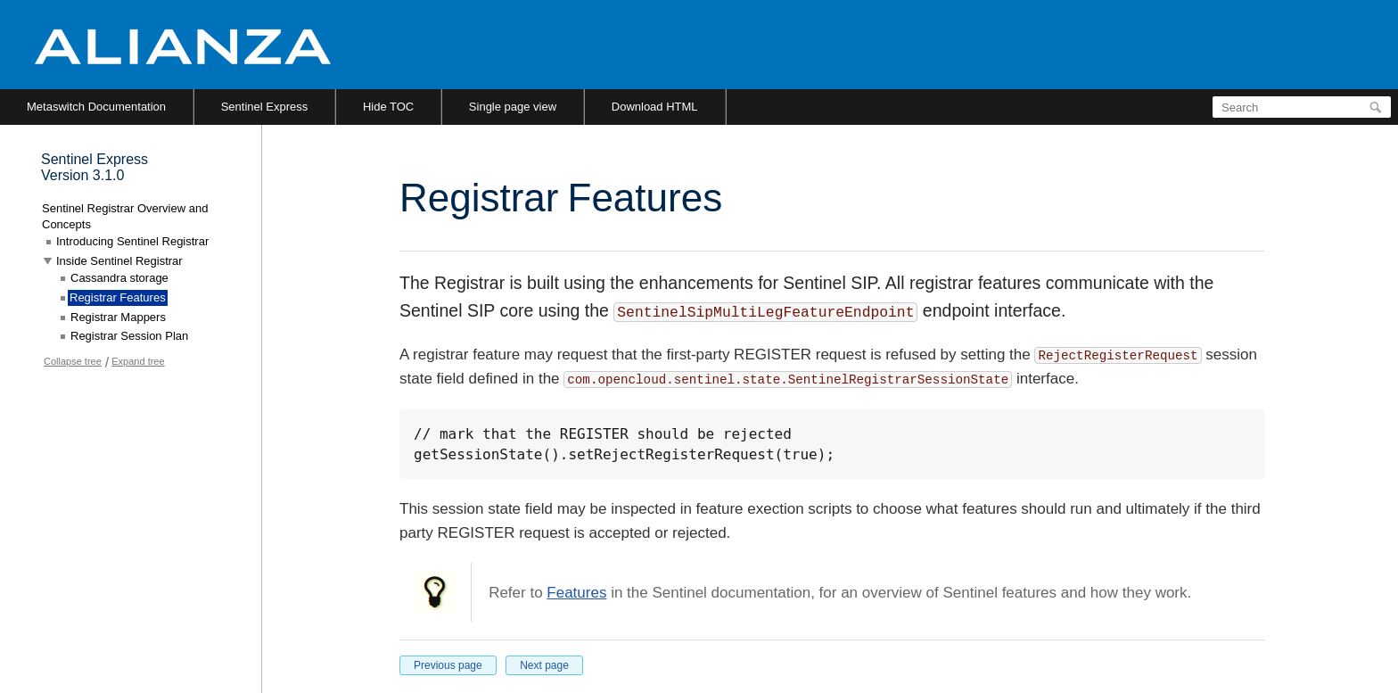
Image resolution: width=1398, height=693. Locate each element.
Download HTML (655, 106)
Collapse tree (73, 361)
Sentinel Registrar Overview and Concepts (125, 216)
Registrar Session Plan (129, 335)
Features (576, 592)
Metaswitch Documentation (96, 106)
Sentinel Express (264, 106)
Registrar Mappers (118, 317)
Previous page (448, 665)
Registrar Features (118, 297)
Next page (544, 665)
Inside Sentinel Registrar (119, 261)
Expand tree (137, 361)
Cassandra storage (119, 278)
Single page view (512, 106)
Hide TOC (388, 106)
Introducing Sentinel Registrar (132, 241)
